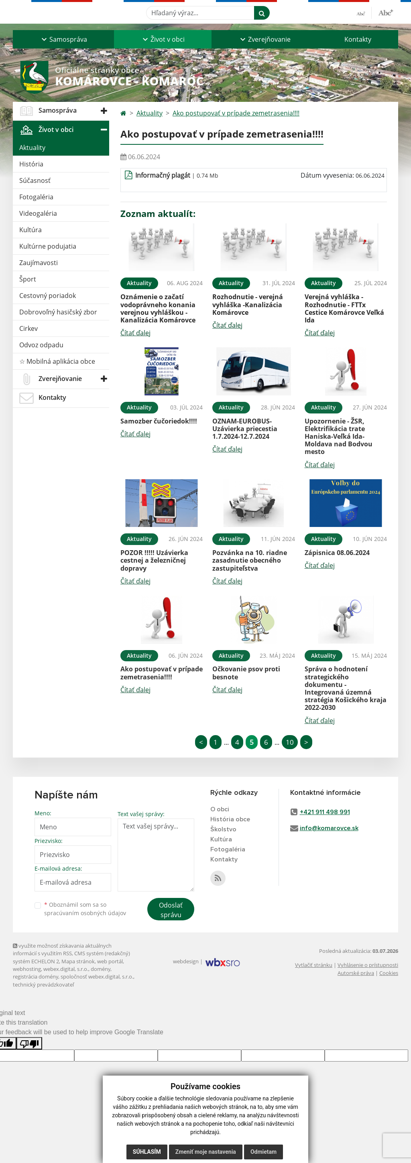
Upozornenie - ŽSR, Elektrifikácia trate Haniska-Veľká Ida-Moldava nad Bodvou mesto (338, 436)
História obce (230, 819)
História (31, 164)
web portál (110, 961)
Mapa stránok (78, 961)
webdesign (186, 961)
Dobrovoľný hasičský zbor (58, 312)
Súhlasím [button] (147, 1152)
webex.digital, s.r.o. (65, 969)
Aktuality (32, 147)
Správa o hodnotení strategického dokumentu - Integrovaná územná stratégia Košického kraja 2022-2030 (346, 688)
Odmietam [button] (263, 1152)
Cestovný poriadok (47, 295)
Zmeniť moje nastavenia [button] (205, 1152)
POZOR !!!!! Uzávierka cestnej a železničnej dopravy (154, 560)
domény (100, 969)
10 (290, 742)
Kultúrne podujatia (47, 246)
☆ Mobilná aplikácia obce (57, 361)
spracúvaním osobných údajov (85, 913)
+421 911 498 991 (325, 812)
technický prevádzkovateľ (43, 984)
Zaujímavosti (38, 262)
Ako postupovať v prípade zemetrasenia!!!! (236, 113)
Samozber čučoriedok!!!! (158, 421)
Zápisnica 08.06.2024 (337, 552)
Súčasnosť (35, 180)
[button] (63, 39)
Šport (27, 279)
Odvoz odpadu (41, 344)
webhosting (27, 969)
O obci (219, 809)
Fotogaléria (36, 196)
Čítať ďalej (135, 332)
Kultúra (30, 229)
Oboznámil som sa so (85, 909)
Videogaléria (38, 213)
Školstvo (223, 829)
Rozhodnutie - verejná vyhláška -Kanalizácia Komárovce (247, 304)
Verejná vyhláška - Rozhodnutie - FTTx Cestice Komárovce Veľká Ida (344, 308)
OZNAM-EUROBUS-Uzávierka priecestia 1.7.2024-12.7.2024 (244, 429)
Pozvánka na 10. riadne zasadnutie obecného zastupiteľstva (249, 560)
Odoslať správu (171, 910)
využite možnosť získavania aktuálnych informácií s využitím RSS (62, 949)
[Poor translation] (29, 1043)
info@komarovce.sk (329, 828)
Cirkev (28, 328)
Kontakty (357, 39)
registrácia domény (35, 976)
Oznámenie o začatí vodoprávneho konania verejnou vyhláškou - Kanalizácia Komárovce (157, 308)
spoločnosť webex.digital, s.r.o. (97, 976)
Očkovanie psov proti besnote (246, 673)
